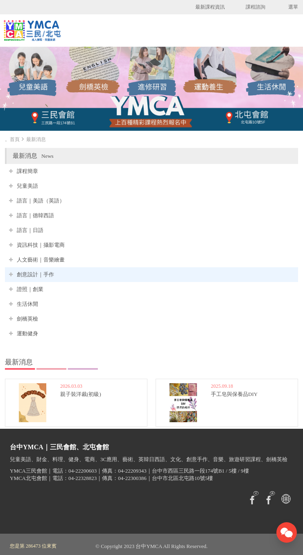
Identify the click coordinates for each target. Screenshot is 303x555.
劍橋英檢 (27, 319)
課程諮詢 (255, 7)
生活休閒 (27, 304)
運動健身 (27, 333)
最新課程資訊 (210, 7)
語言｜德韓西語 (35, 215)
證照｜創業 (30, 289)
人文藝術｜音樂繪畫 (41, 260)
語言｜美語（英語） (41, 201)
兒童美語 (27, 186)
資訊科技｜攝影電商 (41, 245)
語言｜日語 (30, 230)
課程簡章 (27, 171)
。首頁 (12, 139)
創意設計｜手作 (35, 274)
